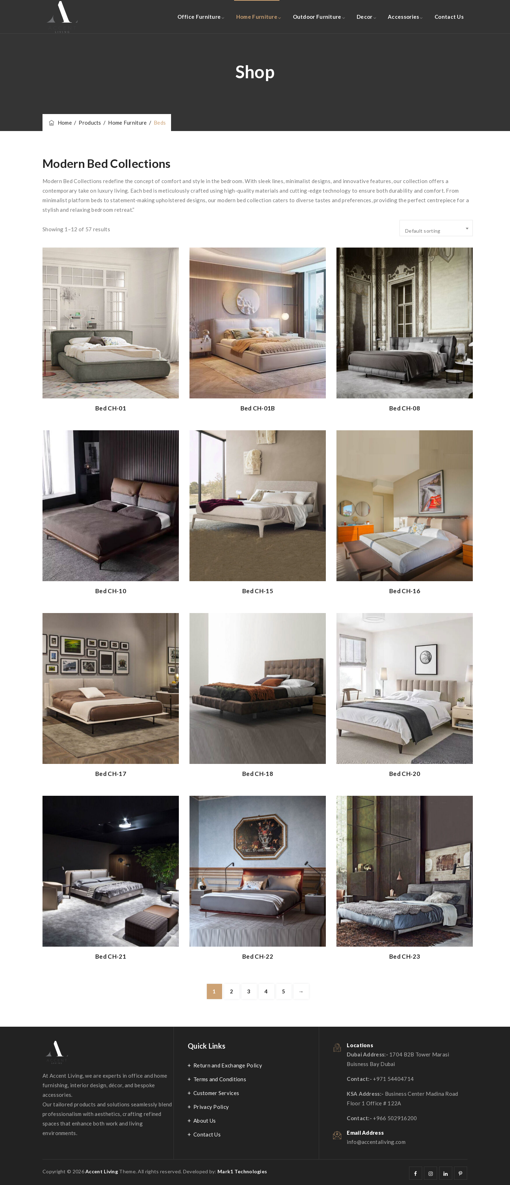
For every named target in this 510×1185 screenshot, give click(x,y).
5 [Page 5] (283, 991)
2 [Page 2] (231, 991)
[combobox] (436, 228)
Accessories (403, 16)
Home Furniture (256, 16)
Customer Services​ (216, 1093)
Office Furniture (199, 16)
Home (60, 122)
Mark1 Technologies (242, 1171)
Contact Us (449, 16)
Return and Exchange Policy (227, 1065)
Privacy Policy (211, 1107)
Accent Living (101, 1171)
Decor (365, 16)
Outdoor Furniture (317, 16)
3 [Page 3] (248, 991)
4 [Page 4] (266, 991)
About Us (204, 1120)
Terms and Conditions (219, 1079)
